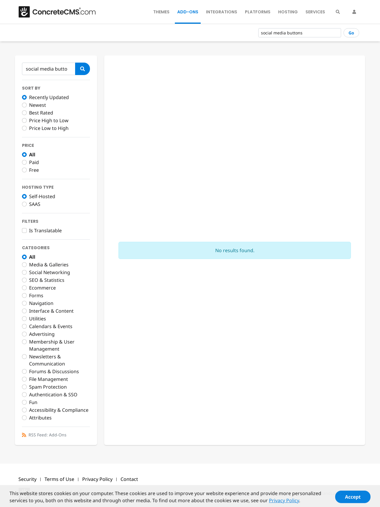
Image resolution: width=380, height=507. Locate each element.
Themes (161, 12)
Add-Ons (187, 12)
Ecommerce (42, 288)
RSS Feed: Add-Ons (47, 435)
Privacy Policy (97, 479)
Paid (34, 162)
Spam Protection (48, 387)
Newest (37, 105)
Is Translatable (45, 230)
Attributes (40, 417)
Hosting (288, 12)
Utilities (37, 318)
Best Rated (41, 112)
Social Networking (49, 272)
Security (27, 479)
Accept (353, 499)
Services (315, 12)
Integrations (221, 12)
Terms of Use (59, 479)
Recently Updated (49, 97)
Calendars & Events (50, 326)
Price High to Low (49, 120)
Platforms (257, 12)
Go (351, 33)
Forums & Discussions (54, 371)
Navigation (41, 303)
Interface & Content (51, 311)
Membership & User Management (52, 345)
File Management (48, 379)
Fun (33, 402)
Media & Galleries (49, 264)
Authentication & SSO (53, 394)
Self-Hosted (42, 196)
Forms (36, 295)
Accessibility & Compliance (58, 410)
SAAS (34, 204)
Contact (129, 479)
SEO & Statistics (46, 280)
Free (34, 170)
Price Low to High (49, 128)
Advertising (42, 334)
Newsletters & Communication (47, 360)
